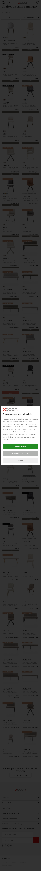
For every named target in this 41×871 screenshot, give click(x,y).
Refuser (20, 460)
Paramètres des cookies (20, 453)
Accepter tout (20, 447)
